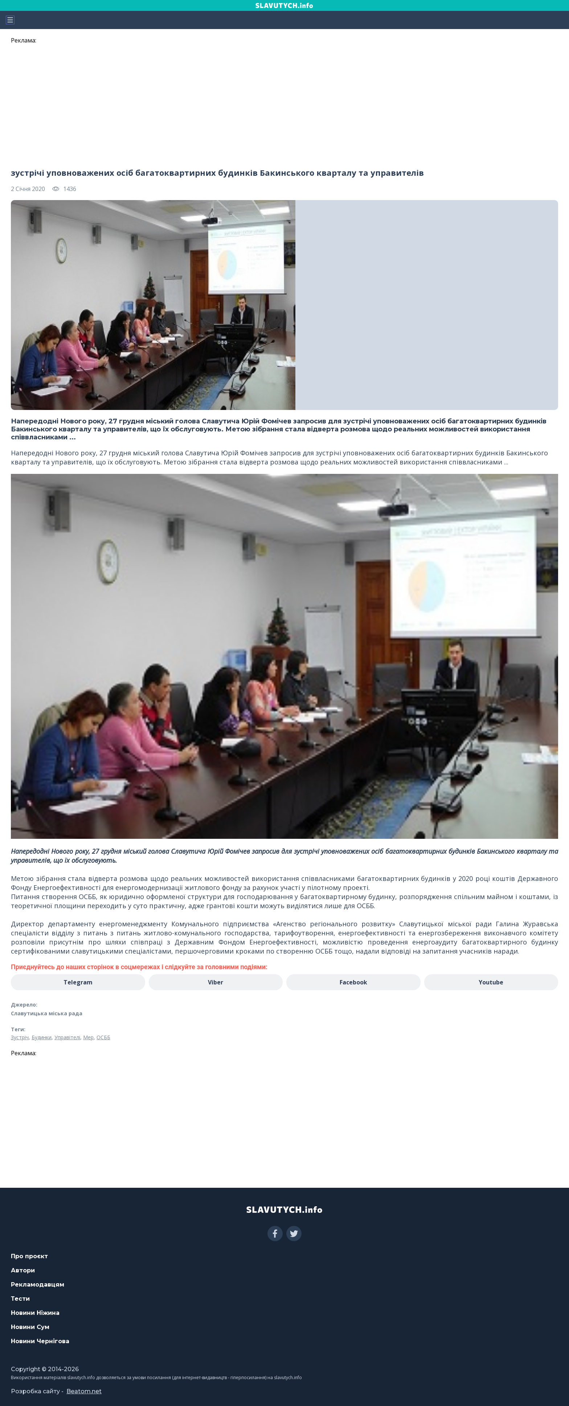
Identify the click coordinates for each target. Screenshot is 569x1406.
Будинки (42, 1037)
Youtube (491, 982)
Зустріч (20, 1037)
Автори (23, 1270)
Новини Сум (30, 1327)
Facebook (353, 982)
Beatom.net (84, 1391)
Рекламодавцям (37, 1284)
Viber (215, 982)
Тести (20, 1298)
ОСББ (103, 1037)
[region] (284, 102)
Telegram (78, 982)
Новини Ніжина (35, 1312)
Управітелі (67, 1037)
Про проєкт (29, 1256)
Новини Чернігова (40, 1341)
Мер (88, 1037)
